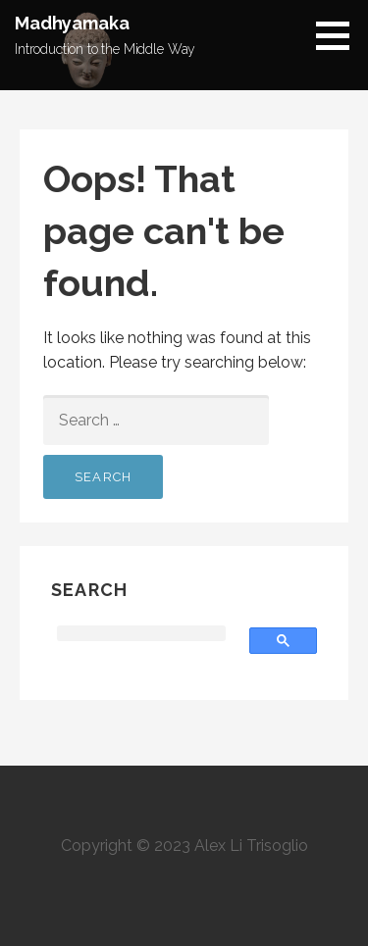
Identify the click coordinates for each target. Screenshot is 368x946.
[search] (141, 633)
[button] (339, 35)
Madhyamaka (72, 23)
